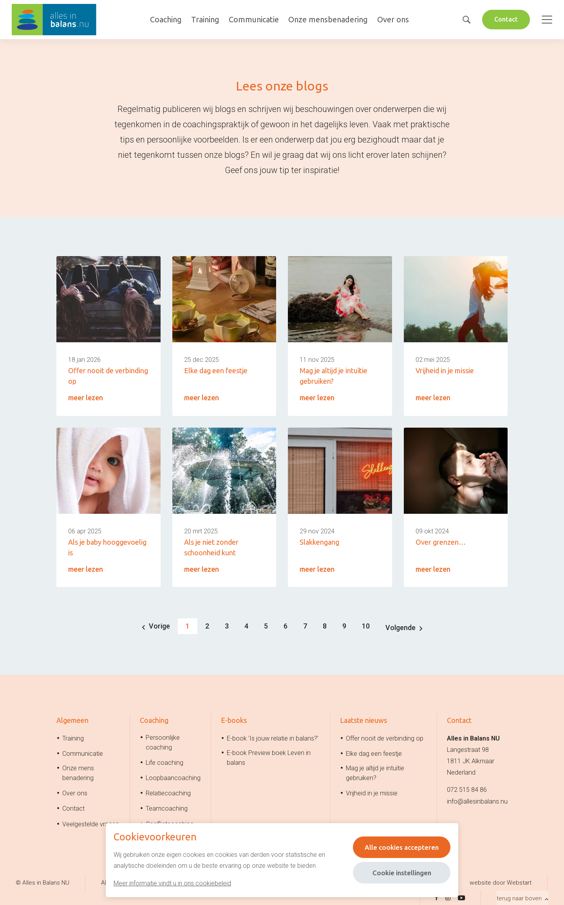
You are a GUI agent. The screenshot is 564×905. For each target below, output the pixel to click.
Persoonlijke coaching (163, 741)
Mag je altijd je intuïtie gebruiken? (375, 772)
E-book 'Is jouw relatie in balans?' (272, 737)
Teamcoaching (167, 807)
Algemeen (72, 719)
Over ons (392, 19)
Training (204, 19)
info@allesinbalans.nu (477, 800)
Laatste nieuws (363, 719)
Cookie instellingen (400, 872)
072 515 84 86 (467, 789)
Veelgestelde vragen (90, 823)
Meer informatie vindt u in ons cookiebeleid (172, 883)
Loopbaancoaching (173, 777)
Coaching (165, 19)
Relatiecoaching (168, 792)
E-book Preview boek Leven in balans (269, 756)
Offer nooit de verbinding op (384, 737)
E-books (234, 719)
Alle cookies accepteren (400, 847)
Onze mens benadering (78, 772)
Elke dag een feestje (374, 752)
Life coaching (164, 761)
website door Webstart (500, 881)
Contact (505, 19)
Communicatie (253, 19)
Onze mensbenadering (327, 19)
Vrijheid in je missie (372, 792)
